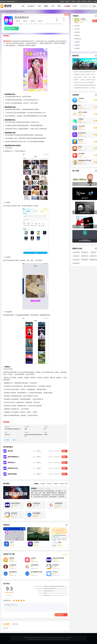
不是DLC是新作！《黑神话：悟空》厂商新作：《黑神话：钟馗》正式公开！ (85, 77)
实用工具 (80, 136)
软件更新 (79, 1)
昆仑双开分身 (82, 133)
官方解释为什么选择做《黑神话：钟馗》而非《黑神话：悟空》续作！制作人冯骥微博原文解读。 (85, 74)
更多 (66, 483)
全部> (96, 171)
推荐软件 (90, 1)
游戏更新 (73, 1)
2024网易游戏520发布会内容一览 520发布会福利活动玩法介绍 (85, 87)
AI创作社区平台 (76, 263)
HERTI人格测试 (82, 112)
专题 (65, 6)
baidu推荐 (5, 628)
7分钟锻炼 (81, 98)
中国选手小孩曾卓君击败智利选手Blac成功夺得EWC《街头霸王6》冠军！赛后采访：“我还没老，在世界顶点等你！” (85, 71)
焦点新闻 (31, 6)
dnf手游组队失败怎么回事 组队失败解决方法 (85, 85)
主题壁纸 (16, 11)
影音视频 (80, 122)
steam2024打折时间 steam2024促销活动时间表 (85, 82)
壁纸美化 (33, 21)
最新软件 (68, 1)
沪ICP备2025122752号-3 (64, 639)
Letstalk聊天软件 (84, 253)
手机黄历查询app (84, 260)
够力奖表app (76, 259)
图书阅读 (80, 129)
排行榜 (75, 6)
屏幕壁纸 (18, 21)
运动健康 (80, 102)
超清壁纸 (40, 21)
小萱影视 (80, 119)
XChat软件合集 (76, 256)
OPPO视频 (81, 153)
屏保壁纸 (25, 21)
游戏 (39, 6)
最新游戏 (62, 1)
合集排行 (95, 1)
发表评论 (61, 614)
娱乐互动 (80, 115)
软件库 (11, 11)
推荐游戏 (84, 1)
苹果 (59, 6)
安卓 (52, 6)
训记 (79, 105)
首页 (23, 6)
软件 (46, 6)
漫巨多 (80, 146)
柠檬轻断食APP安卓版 (84, 160)
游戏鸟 (7, 11)
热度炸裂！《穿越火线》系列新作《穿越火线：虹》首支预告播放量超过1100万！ (85, 79)
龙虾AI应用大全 (84, 256)
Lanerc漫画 (81, 126)
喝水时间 (80, 140)
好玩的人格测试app (76, 253)
